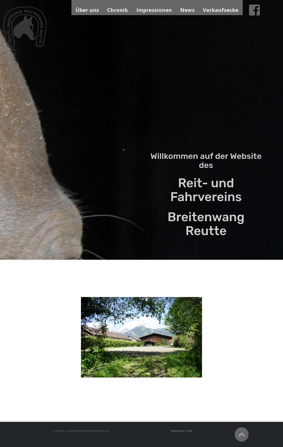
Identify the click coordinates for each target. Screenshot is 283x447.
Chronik (117, 9)
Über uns (87, 9)
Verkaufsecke (220, 9)
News (187, 9)
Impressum (177, 430)
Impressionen (154, 9)
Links (189, 430)
